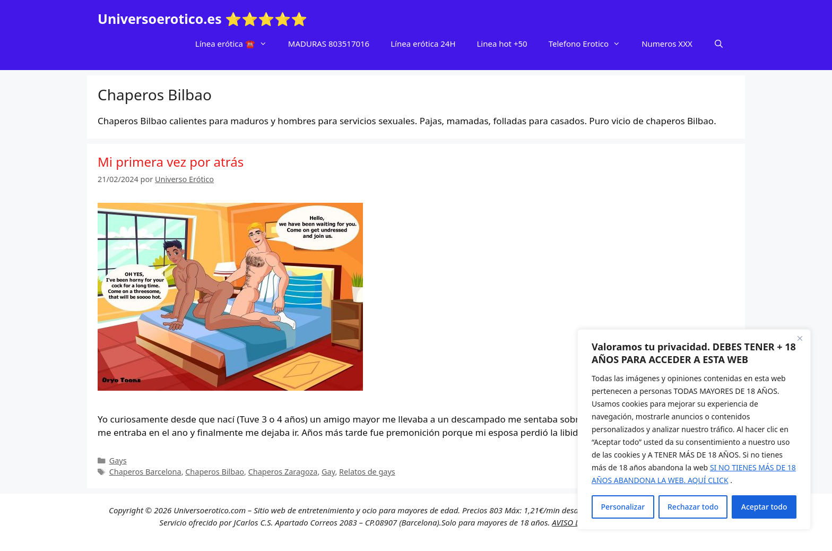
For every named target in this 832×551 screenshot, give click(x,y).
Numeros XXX (667, 43)
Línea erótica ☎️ (236, 43)
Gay (328, 472)
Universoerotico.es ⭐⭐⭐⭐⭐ (202, 19)
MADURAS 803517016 (328, 43)
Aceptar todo (764, 507)
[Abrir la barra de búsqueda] (718, 43)
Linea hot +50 (502, 43)
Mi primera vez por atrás (171, 161)
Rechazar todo (693, 507)
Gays (118, 460)
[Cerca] (799, 338)
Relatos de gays (367, 472)
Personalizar (623, 507)
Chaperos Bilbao (214, 472)
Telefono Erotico (590, 43)
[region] (694, 429)
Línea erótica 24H (423, 43)
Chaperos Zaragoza (283, 472)
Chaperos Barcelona (145, 472)
